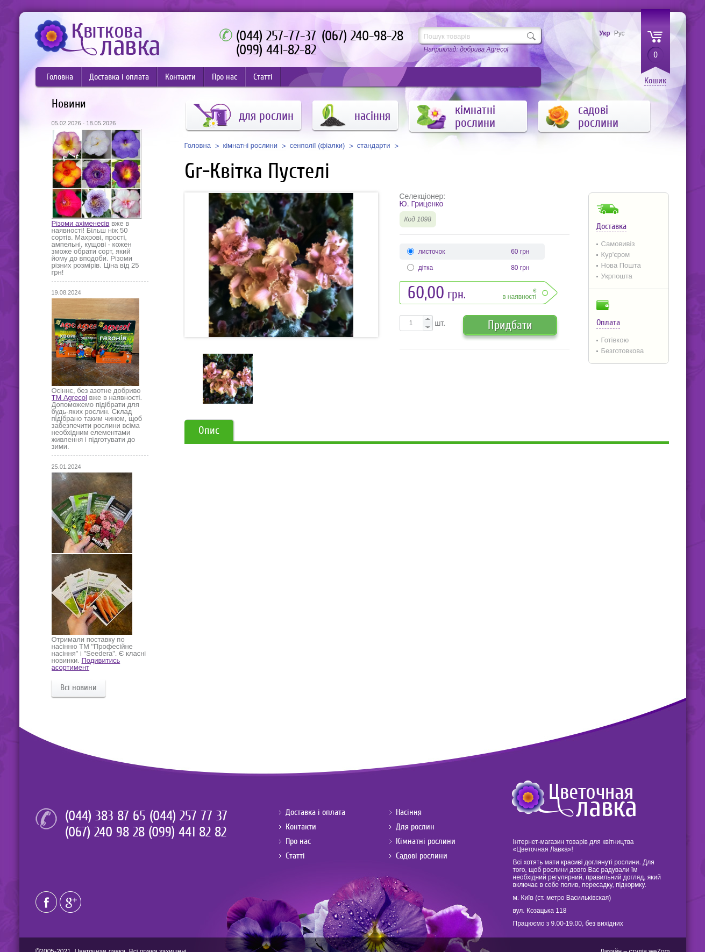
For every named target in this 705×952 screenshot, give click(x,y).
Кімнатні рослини (425, 841)
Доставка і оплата (119, 77)
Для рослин (415, 827)
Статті (263, 77)
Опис (208, 430)
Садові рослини (421, 856)
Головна (59, 77)
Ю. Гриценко (422, 203)
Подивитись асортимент (86, 663)
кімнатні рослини (250, 145)
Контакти (180, 77)
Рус (619, 33)
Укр (604, 33)
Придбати (510, 325)
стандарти (373, 145)
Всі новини (78, 687)
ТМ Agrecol (69, 397)
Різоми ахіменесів (81, 223)
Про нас (224, 77)
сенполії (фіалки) (317, 145)
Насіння (409, 812)
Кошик (655, 80)
